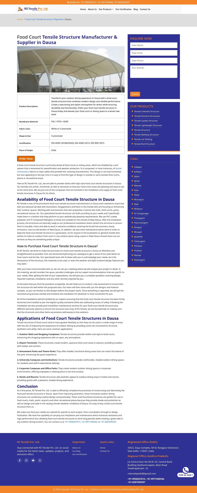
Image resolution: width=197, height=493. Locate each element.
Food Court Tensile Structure (39, 19)
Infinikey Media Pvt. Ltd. (132, 489)
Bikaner (137, 185)
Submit (135, 94)
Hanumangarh (141, 222)
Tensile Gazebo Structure (146, 120)
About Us (92, 9)
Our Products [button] (105, 9)
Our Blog (76, 451)
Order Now (26, 158)
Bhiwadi (138, 232)
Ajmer (137, 181)
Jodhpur (138, 171)
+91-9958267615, (73, 421)
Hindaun (138, 246)
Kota (136, 190)
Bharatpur (139, 199)
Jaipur (137, 176)
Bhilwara (138, 208)
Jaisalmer (138, 236)
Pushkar (138, 250)
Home (83, 9)
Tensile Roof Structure (144, 144)
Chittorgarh (139, 241)
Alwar (137, 194)
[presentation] (149, 85)
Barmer (137, 255)
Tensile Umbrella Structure (146, 111)
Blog (136, 9)
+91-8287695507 (122, 2)
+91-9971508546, (105, 2)
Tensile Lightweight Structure (148, 125)
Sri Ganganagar (141, 213)
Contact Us (145, 9)
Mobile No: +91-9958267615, (83, 2)
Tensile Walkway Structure (146, 134)
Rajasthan (59, 19)
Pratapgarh (139, 218)
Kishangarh (139, 259)
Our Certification (123, 9)
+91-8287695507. (109, 421)
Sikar (136, 204)
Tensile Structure (142, 130)
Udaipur (138, 167)
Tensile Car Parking (143, 139)
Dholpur (138, 227)
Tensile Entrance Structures (147, 116)
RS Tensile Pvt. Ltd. (79, 489)
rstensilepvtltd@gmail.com (142, 473)
